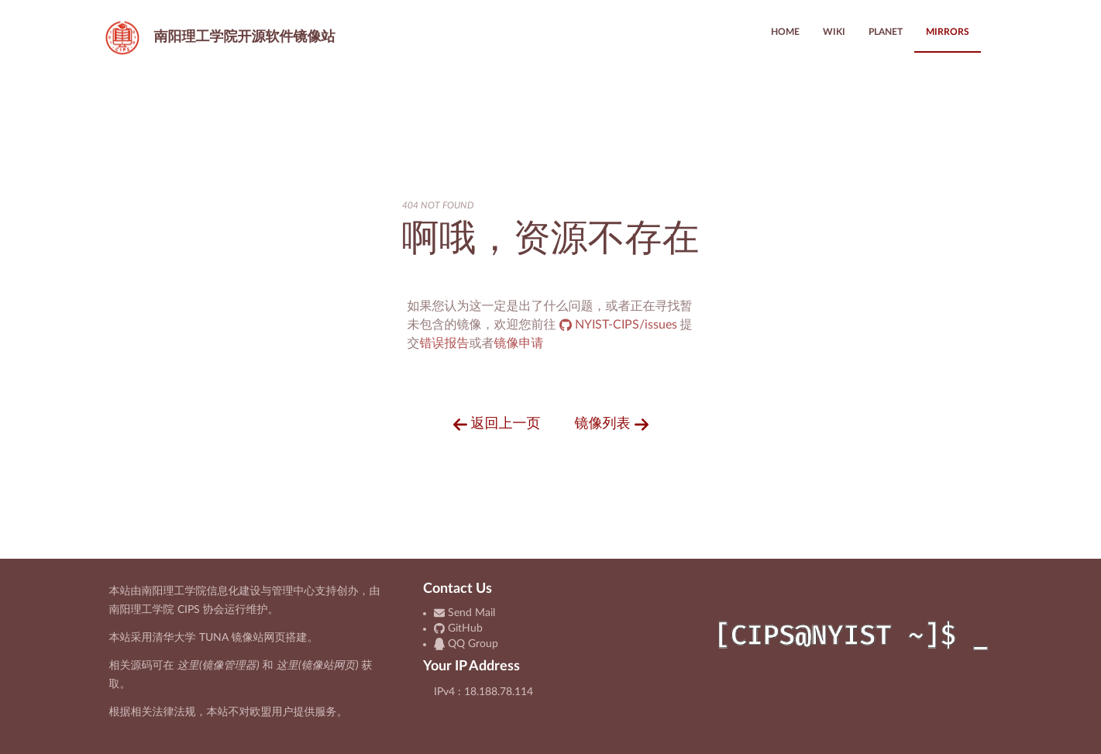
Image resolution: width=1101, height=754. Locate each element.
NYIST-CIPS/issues (619, 324)
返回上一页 (497, 425)
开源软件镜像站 (216, 37)
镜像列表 (612, 425)
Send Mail (464, 613)
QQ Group (466, 644)
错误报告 (445, 343)
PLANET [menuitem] (886, 31)
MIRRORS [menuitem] (947, 31)
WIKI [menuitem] (834, 31)
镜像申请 (519, 343)
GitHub (458, 628)
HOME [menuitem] (785, 31)
